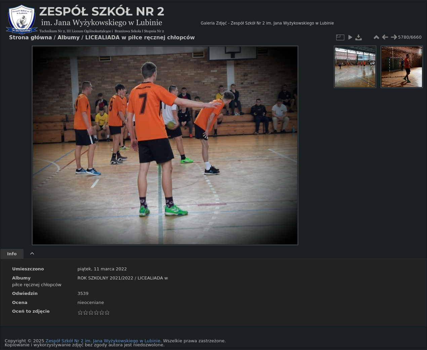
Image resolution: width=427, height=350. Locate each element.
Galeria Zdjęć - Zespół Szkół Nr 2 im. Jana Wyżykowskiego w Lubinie (267, 23)
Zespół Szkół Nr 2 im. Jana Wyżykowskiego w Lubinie (103, 340)
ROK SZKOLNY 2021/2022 (105, 277)
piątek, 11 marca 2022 (102, 268)
